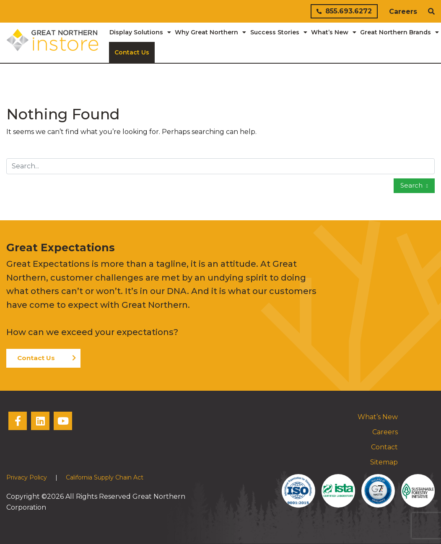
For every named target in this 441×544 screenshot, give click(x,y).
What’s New (378, 417)
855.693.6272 (344, 11)
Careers (403, 11)
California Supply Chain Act (104, 477)
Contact (384, 447)
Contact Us (36, 358)
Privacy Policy (26, 477)
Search (412, 185)
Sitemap (384, 462)
